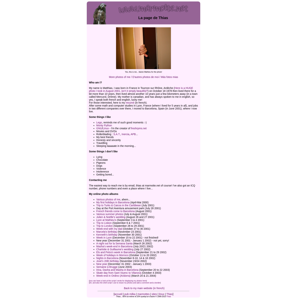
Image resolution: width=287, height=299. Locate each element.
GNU (99, 128)
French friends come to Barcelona (115, 211)
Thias (169, 294)
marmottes (143, 294)
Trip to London (104, 225)
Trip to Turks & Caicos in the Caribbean (118, 205)
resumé (130, 102)
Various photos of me (108, 199)
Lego (99, 122)
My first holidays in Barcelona (113, 202)
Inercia (125, 134)
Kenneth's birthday (107, 234)
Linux (106, 128)
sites (154, 294)
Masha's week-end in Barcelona (114, 246)
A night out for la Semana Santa (114, 243)
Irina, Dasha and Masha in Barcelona (117, 269)
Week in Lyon (104, 237)
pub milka (129, 294)
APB (133, 134)
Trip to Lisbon (104, 222)
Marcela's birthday (106, 231)
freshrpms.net (139, 128)
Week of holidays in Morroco (112, 255)
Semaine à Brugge (107, 266)
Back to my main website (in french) (144, 288)
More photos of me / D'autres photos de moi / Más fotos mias (143, 77)
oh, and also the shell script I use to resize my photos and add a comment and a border (125, 283)
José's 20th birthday (107, 261)
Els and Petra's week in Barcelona (115, 252)
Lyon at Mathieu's (106, 220)
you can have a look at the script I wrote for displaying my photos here (118, 281)
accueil (118, 294)
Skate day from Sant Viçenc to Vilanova (118, 272)
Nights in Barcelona (107, 258)
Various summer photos (109, 214)
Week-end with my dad (109, 228)
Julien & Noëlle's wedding (110, 217)
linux (161, 294)
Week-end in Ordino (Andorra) (113, 275)
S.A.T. (116, 134)
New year (101, 264)
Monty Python (104, 125)
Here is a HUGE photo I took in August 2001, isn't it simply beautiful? (141, 89)
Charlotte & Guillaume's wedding (114, 249)
